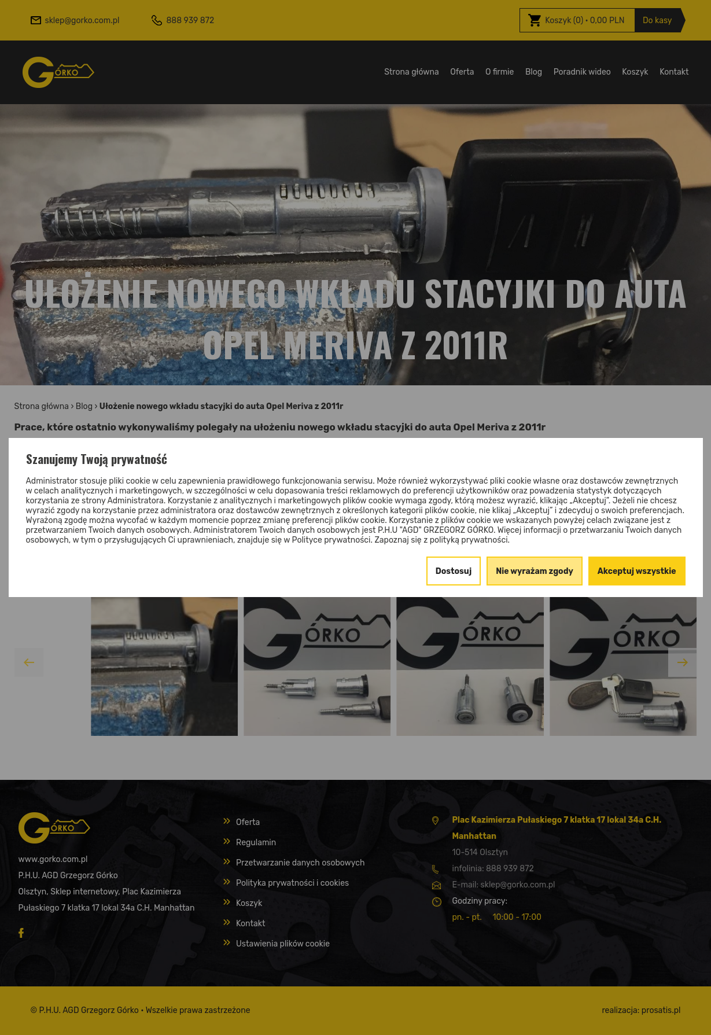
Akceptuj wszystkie (637, 571)
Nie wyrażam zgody (534, 571)
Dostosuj (454, 571)
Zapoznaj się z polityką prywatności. (442, 540)
